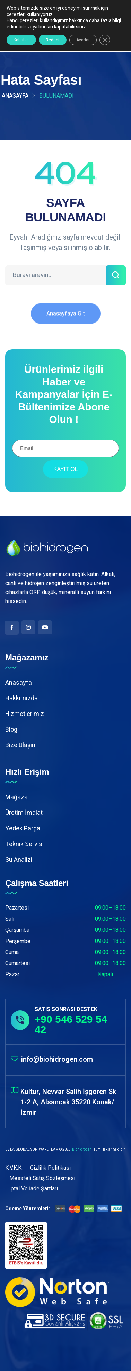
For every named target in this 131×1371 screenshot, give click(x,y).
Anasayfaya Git (65, 319)
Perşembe (17, 941)
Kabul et (21, 40)
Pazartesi (17, 908)
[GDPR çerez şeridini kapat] (104, 40)
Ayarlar (83, 40)
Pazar (12, 974)
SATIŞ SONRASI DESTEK (66, 1009)
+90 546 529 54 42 (71, 1024)
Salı (9, 919)
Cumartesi (17, 963)
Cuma (12, 952)
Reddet (53, 40)
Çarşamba (17, 930)
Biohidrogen (81, 1149)
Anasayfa (15, 96)
